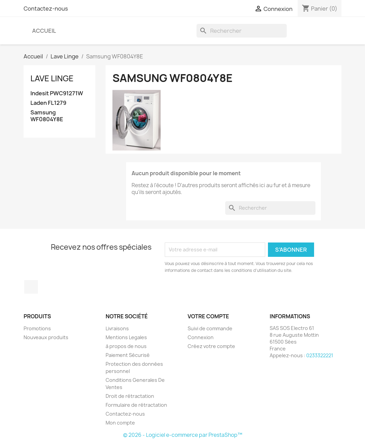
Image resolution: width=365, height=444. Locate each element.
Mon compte (120, 422)
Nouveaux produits (46, 337)
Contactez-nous (46, 8)
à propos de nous (126, 346)
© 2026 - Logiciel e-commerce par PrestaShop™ (182, 435)
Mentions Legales (126, 337)
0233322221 (319, 355)
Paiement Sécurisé (128, 355)
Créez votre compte (211, 346)
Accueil (44, 30)
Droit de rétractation (130, 396)
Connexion (201, 337)
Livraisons (117, 328)
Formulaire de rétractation (136, 405)
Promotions (37, 328)
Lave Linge (51, 78)
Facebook (31, 287)
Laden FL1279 (48, 103)
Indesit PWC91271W (56, 93)
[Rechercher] (242, 31)
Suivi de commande (210, 328)
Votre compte (208, 316)
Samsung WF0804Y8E (46, 116)
